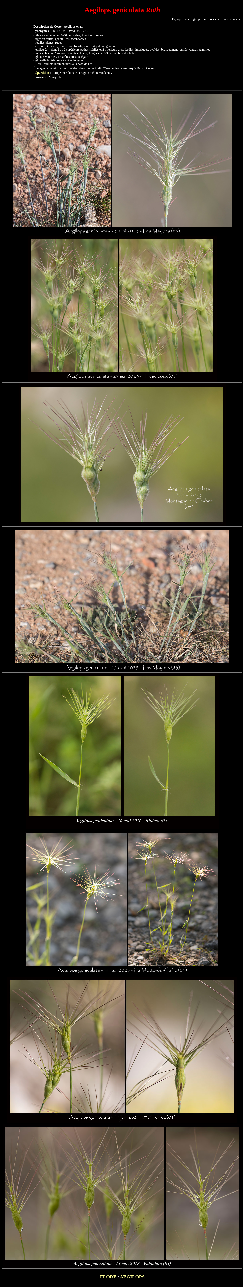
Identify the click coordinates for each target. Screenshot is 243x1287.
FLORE (108, 1276)
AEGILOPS (132, 1276)
